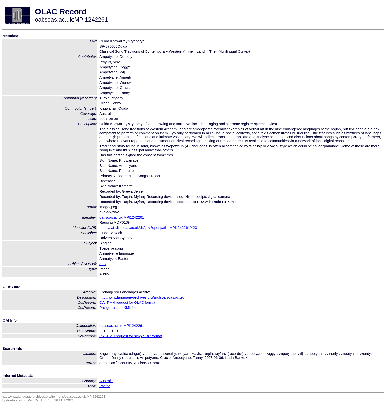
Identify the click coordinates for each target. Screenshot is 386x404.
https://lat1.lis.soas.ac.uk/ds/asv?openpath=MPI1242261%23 (148, 228)
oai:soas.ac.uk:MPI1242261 (121, 217)
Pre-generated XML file (117, 308)
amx (102, 264)
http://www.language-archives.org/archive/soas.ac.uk (141, 297)
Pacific (104, 386)
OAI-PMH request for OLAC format (127, 302)
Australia (106, 381)
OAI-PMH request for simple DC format (130, 336)
